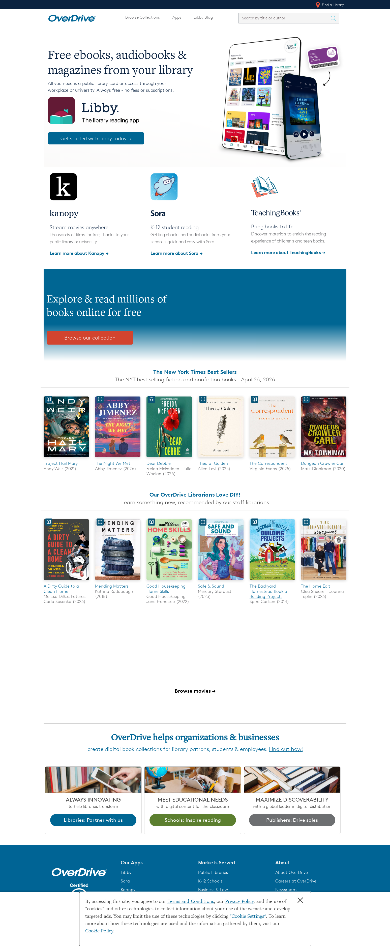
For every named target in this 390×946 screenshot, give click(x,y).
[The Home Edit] (323, 581)
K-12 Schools (210, 881)
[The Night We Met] (117, 458)
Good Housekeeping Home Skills (166, 589)
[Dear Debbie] (169, 458)
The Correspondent (268, 463)
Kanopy (128, 889)
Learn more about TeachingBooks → (288, 252)
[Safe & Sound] (220, 581)
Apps (177, 17)
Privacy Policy (239, 901)
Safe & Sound (211, 586)
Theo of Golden (213, 463)
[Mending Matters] (117, 581)
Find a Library (329, 5)
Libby (126, 872)
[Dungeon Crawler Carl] (323, 458)
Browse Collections (142, 17)
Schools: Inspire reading (193, 820)
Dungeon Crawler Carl (323, 463)
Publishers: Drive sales (292, 820)
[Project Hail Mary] (66, 458)
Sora (125, 881)
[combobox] (284, 18)
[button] (156, 863)
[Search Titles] (334, 18)
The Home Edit (315, 586)
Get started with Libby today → (96, 138)
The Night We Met (112, 463)
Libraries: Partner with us (93, 820)
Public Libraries (213, 872)
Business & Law (213, 889)
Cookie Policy (99, 931)
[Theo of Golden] (220, 458)
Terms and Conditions (190, 901)
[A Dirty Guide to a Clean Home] (66, 581)
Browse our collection (89, 337)
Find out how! (286, 749)
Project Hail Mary (61, 463)
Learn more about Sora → (177, 253)
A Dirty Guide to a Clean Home (61, 589)
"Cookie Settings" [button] (248, 916)
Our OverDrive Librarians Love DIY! (195, 494)
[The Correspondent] (272, 458)
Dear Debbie (158, 463)
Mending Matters (112, 586)
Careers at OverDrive (295, 881)
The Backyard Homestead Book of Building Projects (269, 591)
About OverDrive (291, 872)
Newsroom (286, 889)
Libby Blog (203, 17)
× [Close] (300, 900)
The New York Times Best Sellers (195, 372)
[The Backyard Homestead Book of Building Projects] (272, 581)
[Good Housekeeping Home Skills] (169, 581)
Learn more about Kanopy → (79, 253)
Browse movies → (195, 691)
